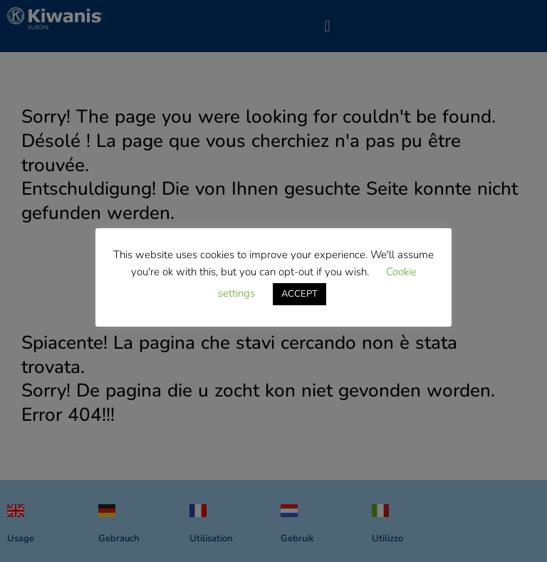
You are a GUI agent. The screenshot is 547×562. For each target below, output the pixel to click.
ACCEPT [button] (299, 293)
